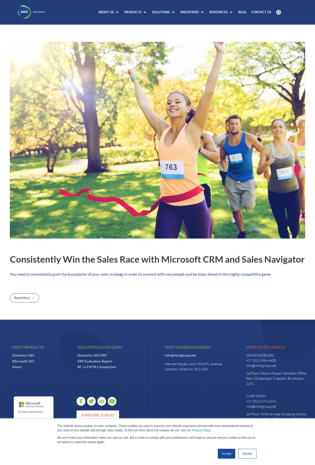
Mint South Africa (265, 347)
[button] (109, 12)
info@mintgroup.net (180, 355)
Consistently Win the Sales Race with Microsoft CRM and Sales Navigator (157, 259)
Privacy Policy (201, 430)
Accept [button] (226, 453)
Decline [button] (247, 453)
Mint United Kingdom (188, 347)
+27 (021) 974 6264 (261, 401)
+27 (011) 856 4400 (261, 360)
